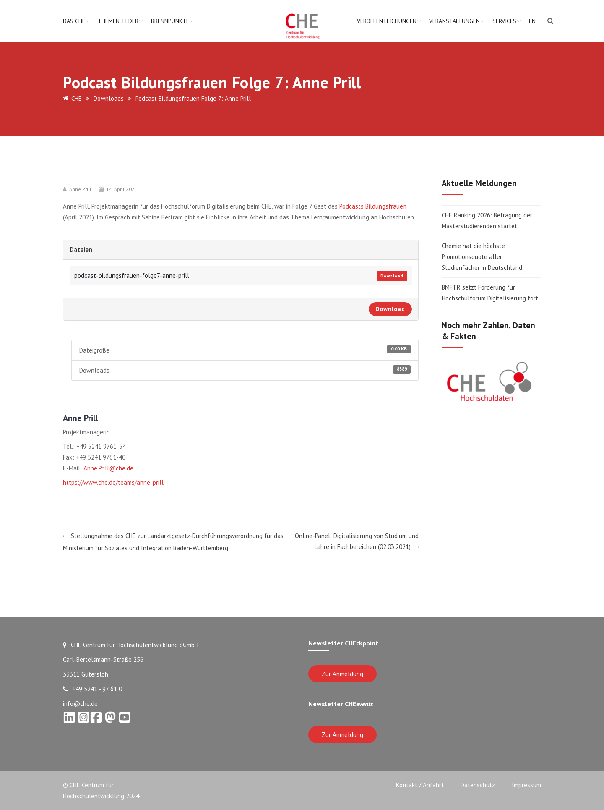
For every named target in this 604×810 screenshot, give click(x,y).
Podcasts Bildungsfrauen (372, 206)
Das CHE (74, 21)
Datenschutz (478, 785)
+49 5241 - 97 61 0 (92, 689)
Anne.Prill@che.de (108, 468)
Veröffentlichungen (387, 21)
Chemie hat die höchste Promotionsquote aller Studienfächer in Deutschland (482, 257)
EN (532, 21)
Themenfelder (118, 21)
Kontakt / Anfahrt (420, 785)
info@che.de (80, 704)
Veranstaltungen (454, 21)
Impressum (526, 785)
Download (392, 276)
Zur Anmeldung (342, 674)
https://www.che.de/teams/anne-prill (113, 482)
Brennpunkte (170, 21)
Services (504, 21)
